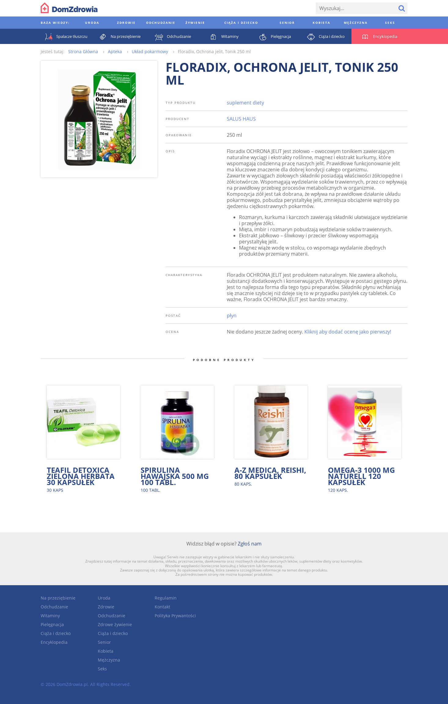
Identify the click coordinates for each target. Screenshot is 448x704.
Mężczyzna (109, 660)
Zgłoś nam (250, 543)
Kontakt (162, 607)
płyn (232, 315)
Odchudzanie (54, 607)
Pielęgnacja (52, 624)
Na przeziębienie (58, 598)
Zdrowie (106, 607)
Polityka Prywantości (175, 615)
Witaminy (50, 615)
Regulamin (166, 598)
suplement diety (245, 102)
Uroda (104, 598)
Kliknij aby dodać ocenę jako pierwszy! (347, 331)
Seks (102, 669)
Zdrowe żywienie (115, 624)
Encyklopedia (54, 642)
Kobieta (105, 651)
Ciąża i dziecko (56, 633)
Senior (104, 642)
